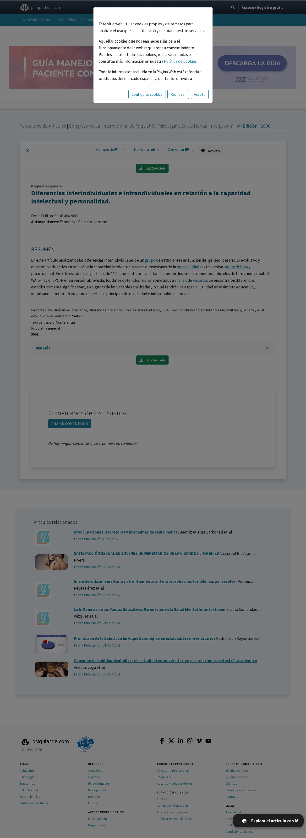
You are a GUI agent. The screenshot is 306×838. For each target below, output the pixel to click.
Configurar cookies (146, 94)
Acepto (200, 94)
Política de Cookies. (180, 61)
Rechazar (178, 94)
